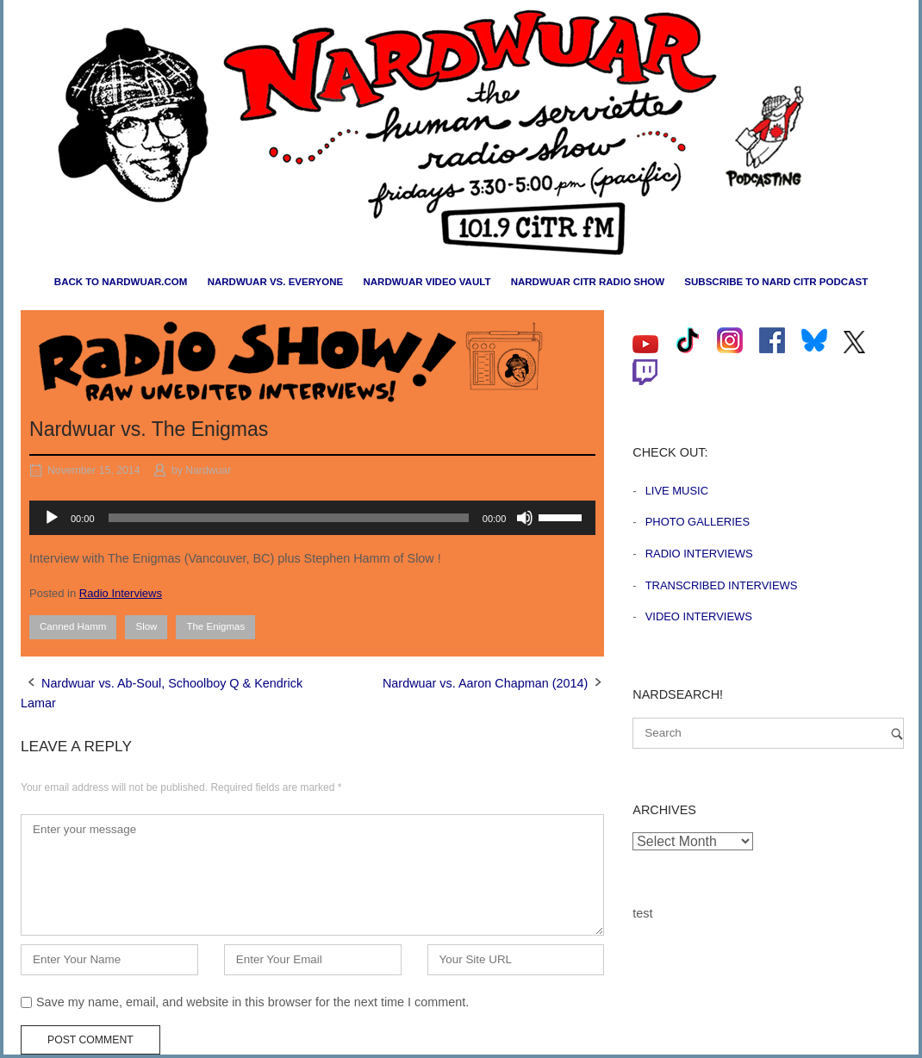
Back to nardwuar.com (121, 282)
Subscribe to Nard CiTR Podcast (776, 282)
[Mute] (524, 517)
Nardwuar (208, 470)
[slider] (289, 517)
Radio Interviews (120, 593)
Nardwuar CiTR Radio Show (587, 282)
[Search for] (768, 733)
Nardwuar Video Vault (426, 282)
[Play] (51, 517)
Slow (146, 626)
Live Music (676, 490)
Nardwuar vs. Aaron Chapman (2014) (485, 683)
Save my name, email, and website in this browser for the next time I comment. (252, 1002)
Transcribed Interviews (721, 585)
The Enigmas (215, 626)
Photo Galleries (697, 521)
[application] (312, 518)
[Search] (897, 734)
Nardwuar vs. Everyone (276, 282)
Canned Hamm (73, 626)
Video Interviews (698, 616)
